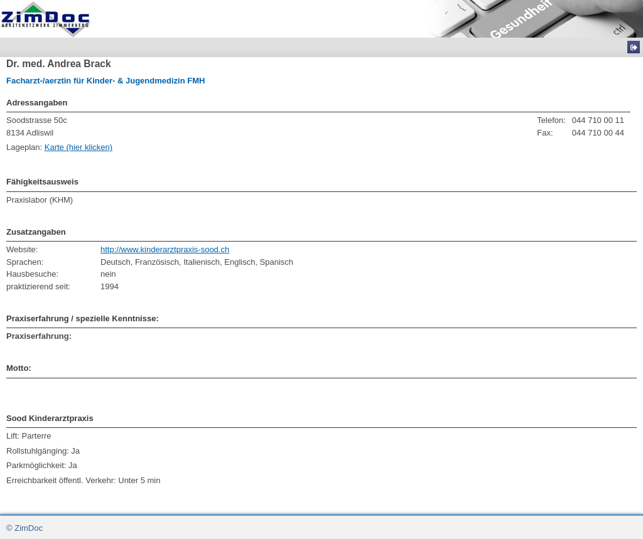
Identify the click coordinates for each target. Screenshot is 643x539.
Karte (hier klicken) (78, 147)
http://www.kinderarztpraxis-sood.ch (164, 249)
